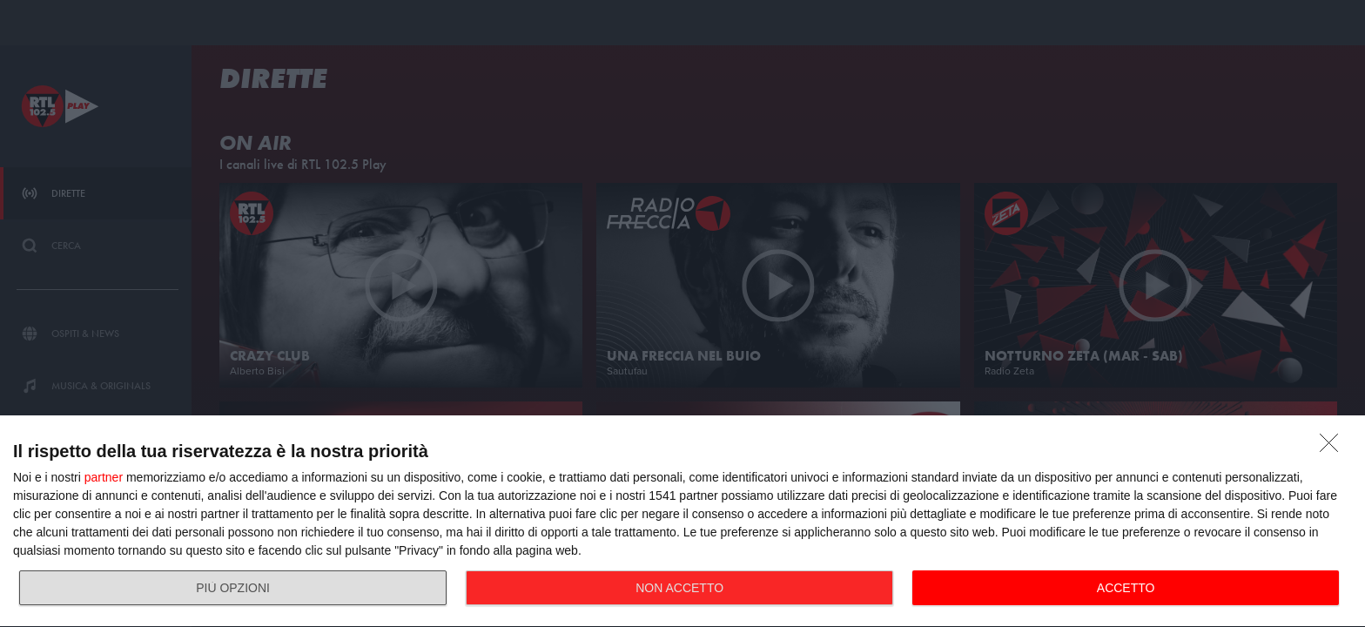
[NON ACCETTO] (1334, 448)
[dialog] (682, 521)
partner (103, 477)
